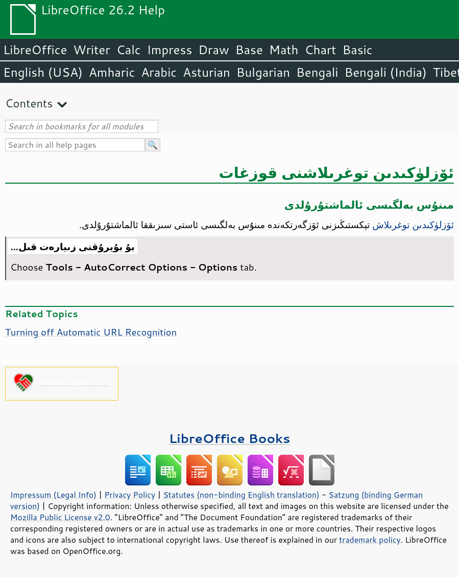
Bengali (317, 72)
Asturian (206, 72)
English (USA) (43, 72)
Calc (128, 49)
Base (249, 49)
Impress (169, 49)
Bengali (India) (386, 72)
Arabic (159, 72)
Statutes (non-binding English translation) (241, 494)
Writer (91, 49)
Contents (29, 103)
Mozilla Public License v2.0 (60, 517)
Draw (213, 49)
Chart (320, 49)
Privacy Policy (129, 494)
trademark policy (369, 539)
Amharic (112, 72)
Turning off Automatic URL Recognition (91, 332)
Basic (357, 49)
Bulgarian (263, 72)
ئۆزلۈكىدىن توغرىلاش (413, 224)
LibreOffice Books (230, 438)
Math (284, 49)
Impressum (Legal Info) (53, 494)
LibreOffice (35, 49)
